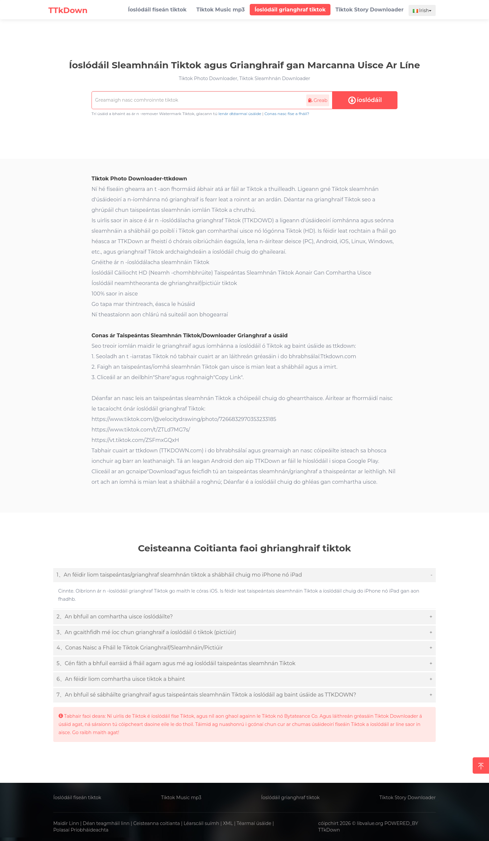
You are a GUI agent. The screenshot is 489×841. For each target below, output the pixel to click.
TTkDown (329, 830)
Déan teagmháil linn (106, 823)
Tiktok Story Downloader (407, 797)
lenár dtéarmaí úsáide (239, 113)
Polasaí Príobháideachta (81, 830)
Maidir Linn (66, 823)
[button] (244, 575)
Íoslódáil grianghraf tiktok (290, 797)
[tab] (244, 575)
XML (228, 823)
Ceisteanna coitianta (156, 823)
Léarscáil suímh (201, 823)
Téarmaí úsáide (254, 823)
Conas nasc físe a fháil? (286, 113)
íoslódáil (365, 100)
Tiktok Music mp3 (181, 797)
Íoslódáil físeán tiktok (77, 797)
